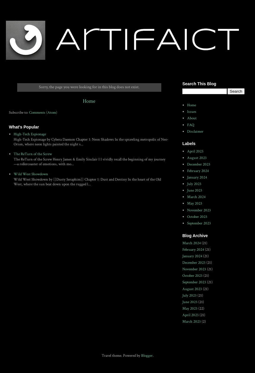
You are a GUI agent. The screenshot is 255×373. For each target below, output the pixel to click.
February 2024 (198, 170)
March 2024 (196, 197)
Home (89, 101)
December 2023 (198, 164)
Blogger (147, 355)
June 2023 (194, 190)
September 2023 (199, 223)
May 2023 (194, 203)
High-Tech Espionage (30, 134)
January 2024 (197, 177)
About (192, 118)
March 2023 (191, 321)
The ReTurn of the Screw (33, 154)
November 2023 (199, 210)
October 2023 (197, 216)
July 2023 (194, 183)
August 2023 (197, 157)
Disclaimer (195, 131)
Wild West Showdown (31, 174)
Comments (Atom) (43, 112)
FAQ (190, 125)
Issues (191, 111)
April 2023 (195, 151)
